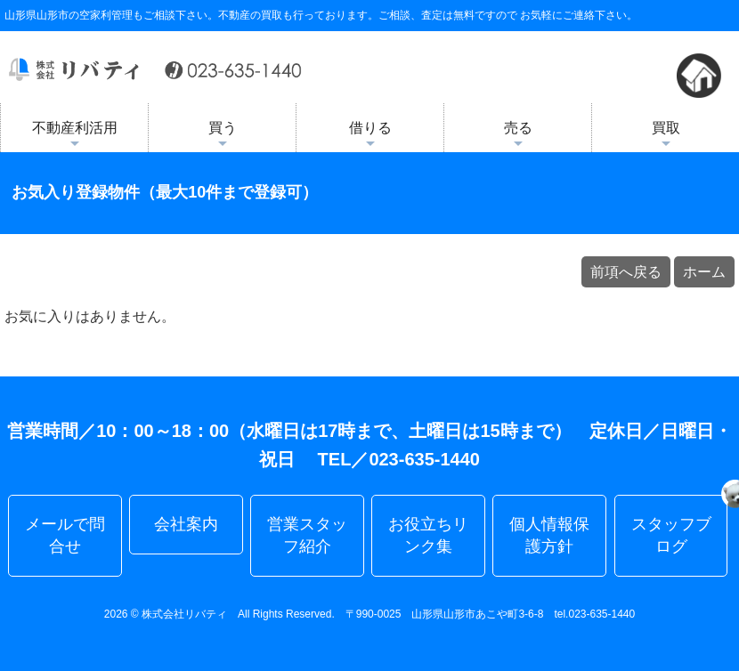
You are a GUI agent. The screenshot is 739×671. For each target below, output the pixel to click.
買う (222, 136)
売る (518, 136)
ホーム (704, 271)
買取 (666, 136)
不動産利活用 (75, 136)
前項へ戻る (626, 271)
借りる (370, 136)
